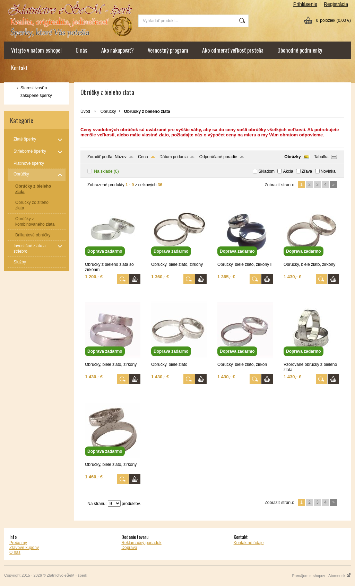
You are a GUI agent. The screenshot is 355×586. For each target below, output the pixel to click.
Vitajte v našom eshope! (36, 50)
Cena (143, 156)
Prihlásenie (305, 4)
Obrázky (292, 156)
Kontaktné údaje (249, 542)
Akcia (288, 171)
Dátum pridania (173, 156)
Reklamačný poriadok (141, 542)
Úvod (85, 111)
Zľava (307, 171)
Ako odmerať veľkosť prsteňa (232, 50)
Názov (121, 156)
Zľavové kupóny (24, 547)
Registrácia (336, 4)
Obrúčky (108, 111)
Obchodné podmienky (299, 50)
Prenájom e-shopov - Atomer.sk (321, 576)
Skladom (266, 171)
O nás (81, 50)
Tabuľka (321, 156)
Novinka (328, 171)
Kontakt (19, 68)
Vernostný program (168, 50)
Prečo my (18, 542)
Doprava (129, 547)
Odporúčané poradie (218, 156)
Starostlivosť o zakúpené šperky (36, 91)
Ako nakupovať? (117, 50)
